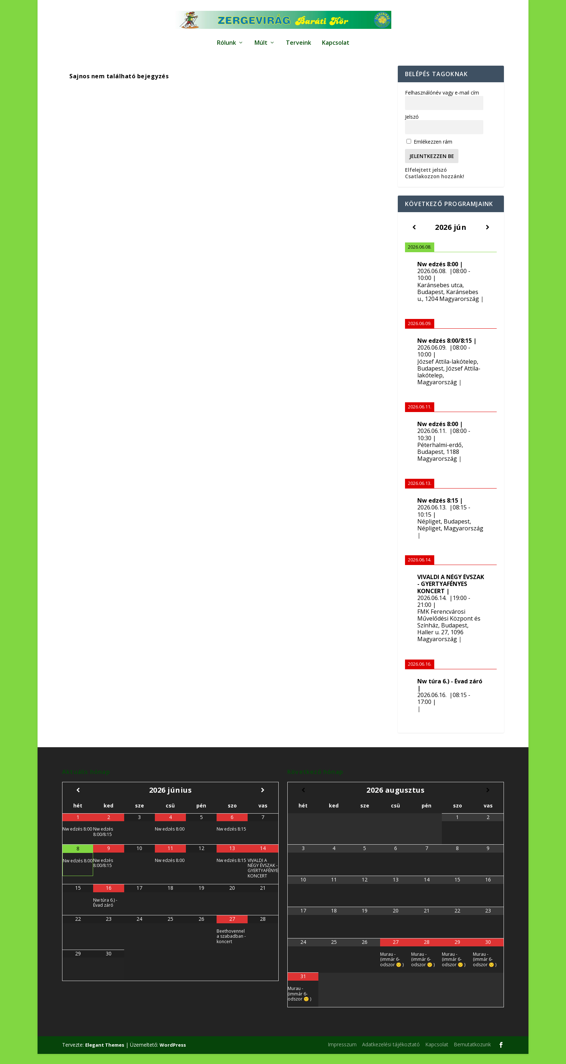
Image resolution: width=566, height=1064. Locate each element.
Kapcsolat (335, 39)
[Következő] (487, 237)
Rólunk (226, 39)
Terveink (298, 39)
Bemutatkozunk (472, 1054)
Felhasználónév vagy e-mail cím (442, 102)
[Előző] (414, 237)
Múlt (260, 39)
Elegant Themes (104, 1055)
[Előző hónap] (77, 800)
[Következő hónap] (263, 800)
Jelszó (412, 126)
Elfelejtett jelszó (426, 179)
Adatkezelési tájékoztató (391, 1054)
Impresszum (342, 1054)
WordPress (173, 1055)
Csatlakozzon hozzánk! (434, 186)
